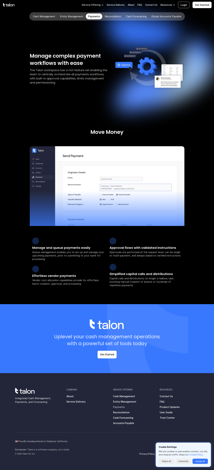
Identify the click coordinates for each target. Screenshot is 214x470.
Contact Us (151, 4)
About (131, 4)
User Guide (166, 412)
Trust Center (167, 417)
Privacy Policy (147, 454)
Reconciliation (121, 412)
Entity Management (124, 401)
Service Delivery (116, 4)
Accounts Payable (123, 423)
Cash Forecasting (123, 417)
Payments (119, 407)
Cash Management (124, 396)
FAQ (139, 4)
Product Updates (170, 407)
